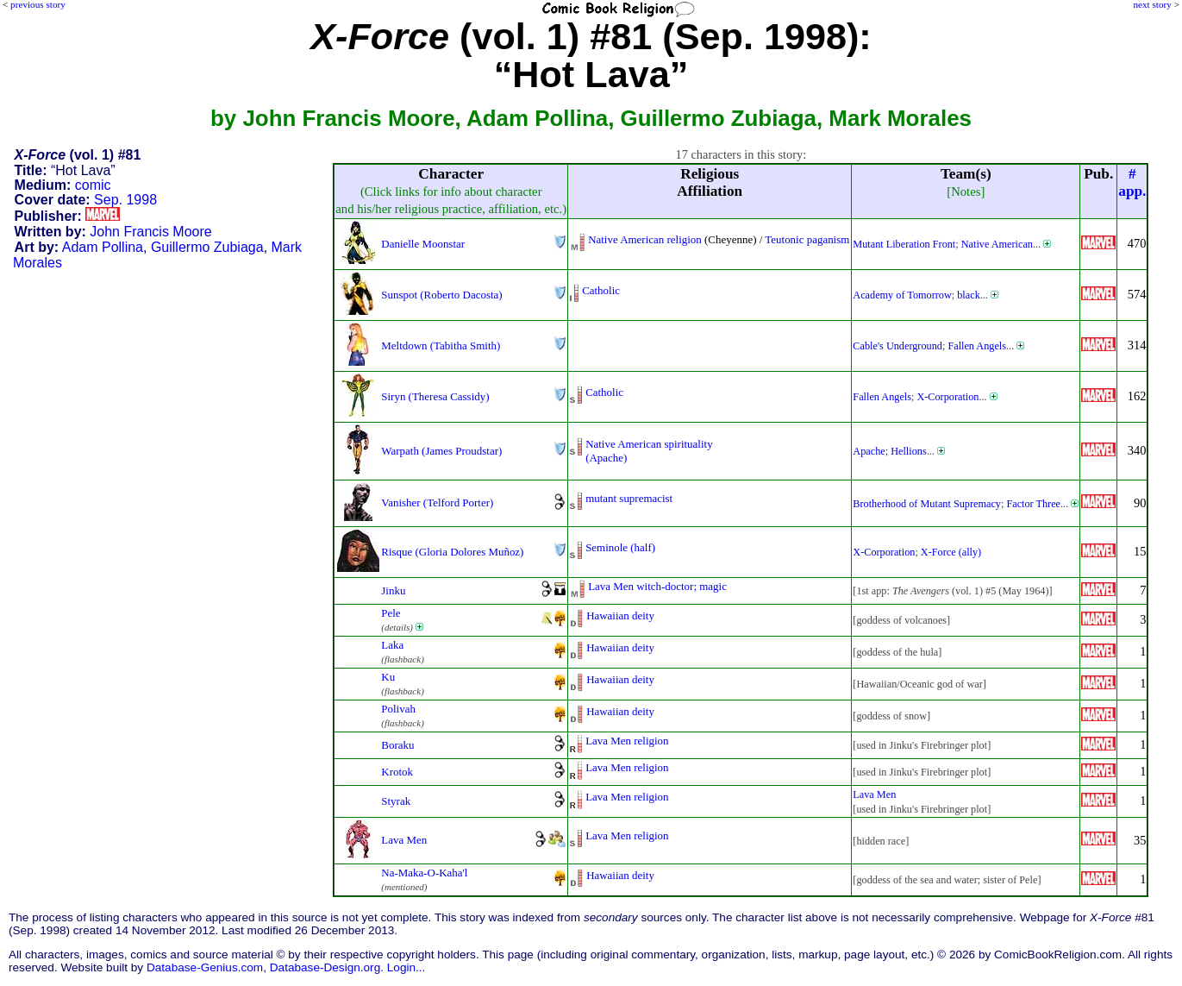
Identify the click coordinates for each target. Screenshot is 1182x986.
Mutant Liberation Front (904, 244)
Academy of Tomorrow (902, 295)
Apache (869, 451)
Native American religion (645, 239)
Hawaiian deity (620, 615)
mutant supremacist (628, 498)
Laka (392, 644)
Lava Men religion (626, 740)
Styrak (395, 800)
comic (93, 185)
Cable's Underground (897, 346)
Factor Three (1033, 504)
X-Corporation (947, 397)
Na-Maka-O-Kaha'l (424, 872)
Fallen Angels (976, 346)
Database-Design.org (325, 967)
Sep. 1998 (125, 199)
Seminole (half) (620, 547)
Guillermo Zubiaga (207, 247)
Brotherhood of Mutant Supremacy (927, 504)
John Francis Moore (150, 231)
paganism (828, 239)
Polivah (398, 708)
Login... (406, 967)
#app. (1132, 182)
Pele (390, 612)
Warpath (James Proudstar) (441, 450)
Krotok (397, 771)
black (968, 295)
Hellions (908, 451)
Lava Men (874, 794)
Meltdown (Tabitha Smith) (440, 345)
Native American (997, 244)
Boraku (397, 744)
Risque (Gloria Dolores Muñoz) (452, 551)
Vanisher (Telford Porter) (437, 502)
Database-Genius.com (205, 967)
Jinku (393, 590)
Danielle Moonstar (423, 243)
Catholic (601, 290)
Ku (388, 676)
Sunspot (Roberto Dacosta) (441, 294)
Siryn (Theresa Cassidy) (435, 396)
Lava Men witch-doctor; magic (657, 586)
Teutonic (784, 239)
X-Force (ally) (951, 552)
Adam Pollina (102, 247)
